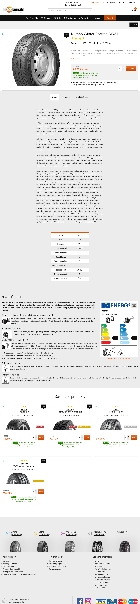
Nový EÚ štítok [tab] (84, 97)
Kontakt (121, 2)
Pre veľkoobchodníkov (103, 552)
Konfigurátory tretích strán (13, 555)
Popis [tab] (51, 97)
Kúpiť (129, 68)
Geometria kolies (101, 568)
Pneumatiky (23, 18)
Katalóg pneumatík (10, 547)
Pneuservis (86, 18)
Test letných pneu (55, 544)
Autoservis (102, 18)
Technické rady (9, 549)
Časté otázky (99, 549)
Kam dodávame (100, 571)
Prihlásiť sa (131, 2)
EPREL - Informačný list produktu (119, 358)
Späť (134, 25)
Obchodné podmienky (103, 547)
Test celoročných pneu (57, 549)
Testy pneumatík (109, 2)
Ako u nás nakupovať (102, 560)
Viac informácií (76, 58)
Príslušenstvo (71, 18)
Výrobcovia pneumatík (11, 552)
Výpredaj (118, 18)
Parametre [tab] (66, 97)
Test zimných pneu (56, 547)
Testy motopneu (55, 552)
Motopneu (40, 18)
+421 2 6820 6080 (72, 4)
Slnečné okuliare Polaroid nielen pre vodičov (19, 558)
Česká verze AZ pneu (102, 563)
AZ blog (6, 544)
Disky (54, 18)
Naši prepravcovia (101, 558)
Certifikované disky (102, 566)
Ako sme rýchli (100, 555)
